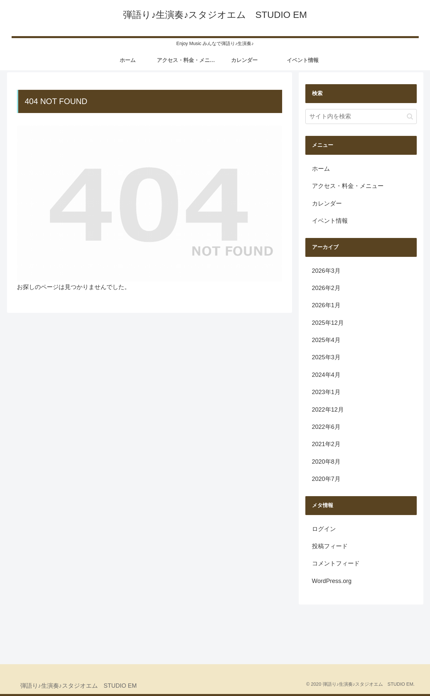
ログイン (324, 529)
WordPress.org (332, 581)
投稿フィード (330, 546)
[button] (410, 116)
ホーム (321, 168)
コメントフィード (336, 563)
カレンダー (327, 203)
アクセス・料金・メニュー (348, 186)
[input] (361, 116)
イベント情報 (330, 220)
